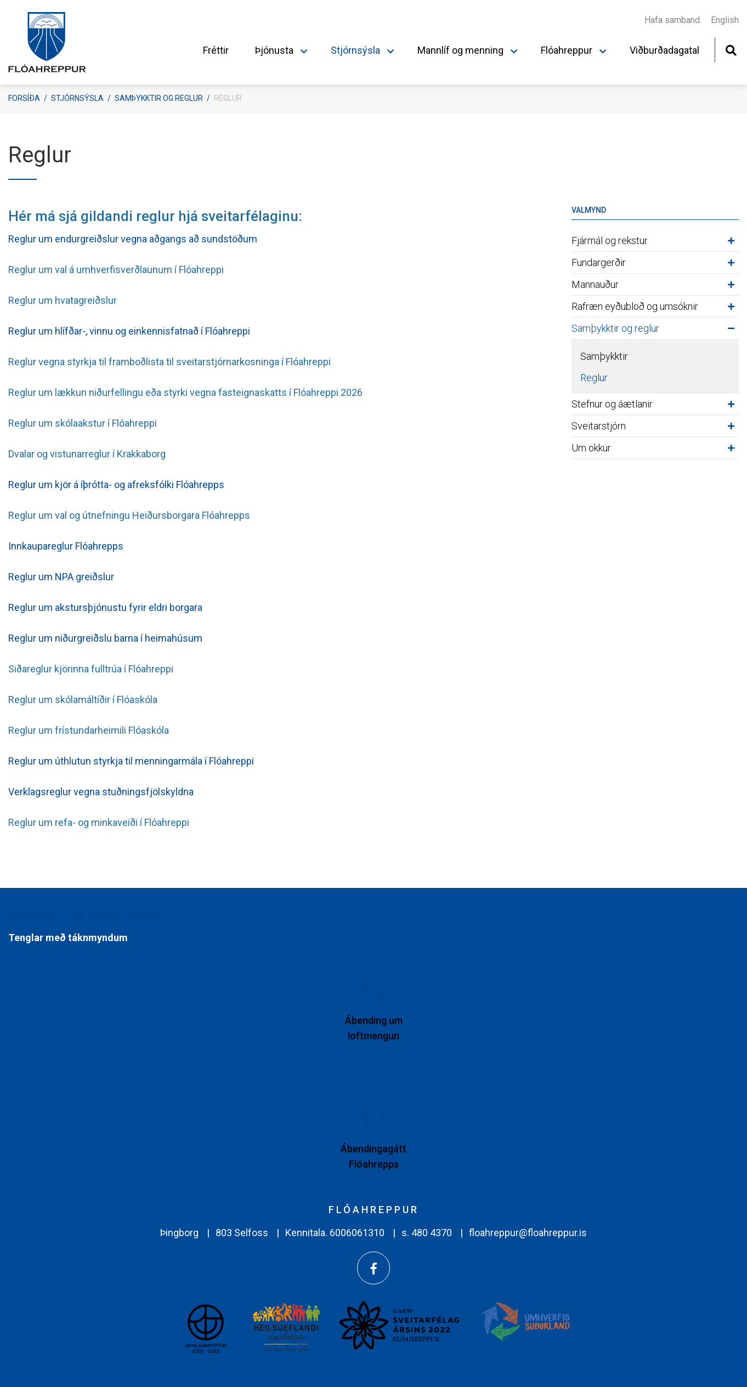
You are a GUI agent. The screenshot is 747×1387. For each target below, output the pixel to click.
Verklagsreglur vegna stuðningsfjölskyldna (101, 791)
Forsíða (24, 98)
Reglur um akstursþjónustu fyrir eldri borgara (105, 607)
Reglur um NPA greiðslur (61, 576)
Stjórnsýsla (77, 98)
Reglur (228, 98)
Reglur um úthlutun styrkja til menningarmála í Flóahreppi (131, 761)
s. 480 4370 (426, 1232)
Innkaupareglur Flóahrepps (65, 546)
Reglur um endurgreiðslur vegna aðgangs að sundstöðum (132, 239)
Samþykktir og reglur (159, 98)
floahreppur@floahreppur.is (528, 1232)
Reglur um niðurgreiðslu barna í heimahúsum (105, 638)
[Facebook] (373, 1268)
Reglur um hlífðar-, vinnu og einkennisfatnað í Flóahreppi (130, 331)
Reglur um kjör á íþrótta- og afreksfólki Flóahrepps (116, 484)
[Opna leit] (731, 49)
